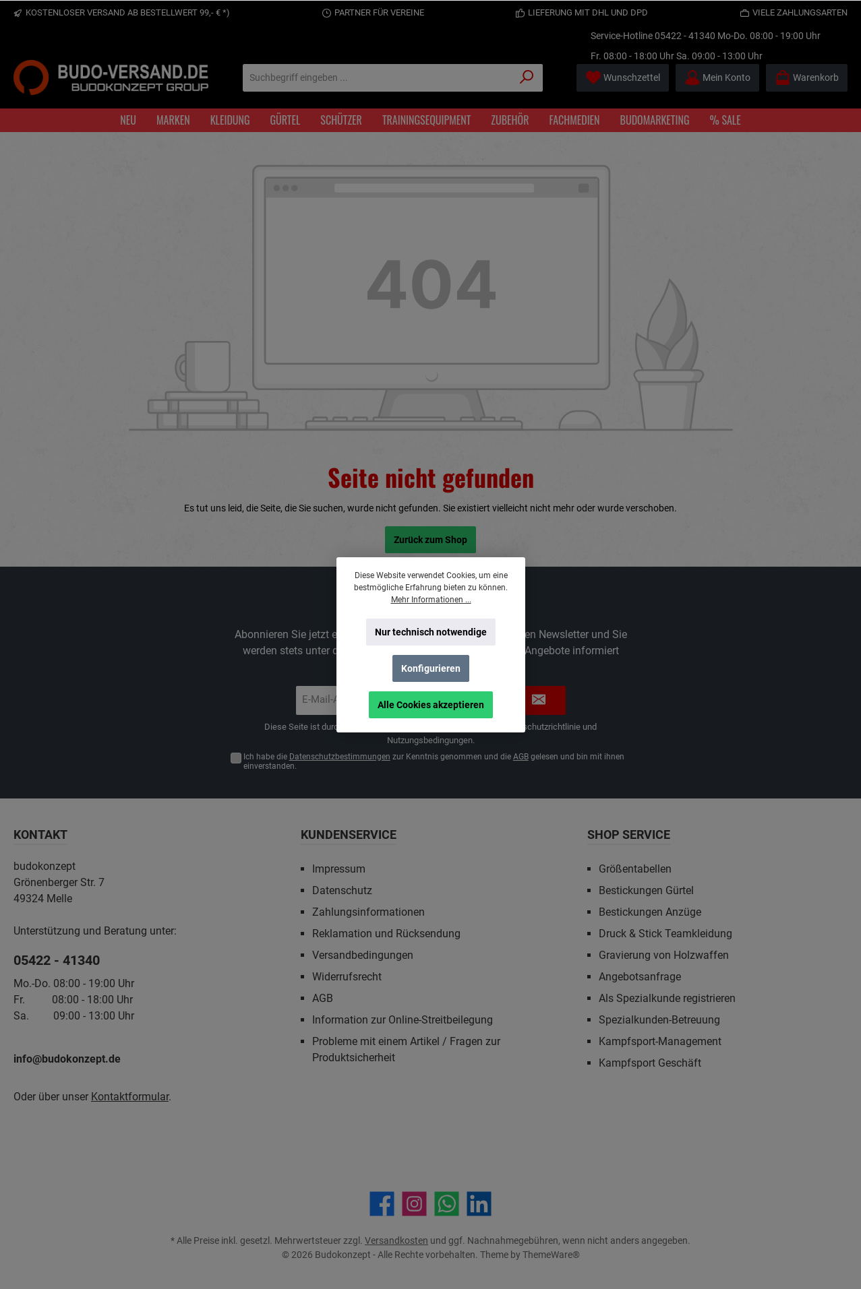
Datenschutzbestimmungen (339, 756)
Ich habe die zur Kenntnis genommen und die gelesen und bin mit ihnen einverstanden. (433, 762)
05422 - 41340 (685, 35)
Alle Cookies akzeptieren (431, 704)
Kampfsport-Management (660, 1041)
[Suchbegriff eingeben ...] (377, 78)
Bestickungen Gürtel (646, 890)
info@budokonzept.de (67, 1058)
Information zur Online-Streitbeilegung (402, 1019)
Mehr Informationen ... (430, 599)
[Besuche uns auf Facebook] (382, 1204)
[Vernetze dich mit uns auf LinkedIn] (479, 1204)
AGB (521, 756)
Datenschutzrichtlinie (540, 727)
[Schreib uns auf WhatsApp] (447, 1204)
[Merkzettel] (622, 78)
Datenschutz (342, 890)
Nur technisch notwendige (431, 632)
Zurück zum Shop (430, 539)
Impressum (338, 868)
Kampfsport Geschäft (650, 1063)
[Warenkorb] (807, 78)
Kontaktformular (130, 1096)
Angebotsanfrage (640, 976)
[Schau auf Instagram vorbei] (414, 1204)
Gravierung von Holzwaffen (664, 955)
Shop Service (628, 834)
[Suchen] (527, 78)
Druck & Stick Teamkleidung (665, 933)
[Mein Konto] (717, 78)
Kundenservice (348, 834)
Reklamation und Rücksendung (386, 933)
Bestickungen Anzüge (650, 912)
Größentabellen (635, 868)
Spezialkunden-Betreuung (659, 1019)
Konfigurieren (431, 668)
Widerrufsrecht (347, 976)
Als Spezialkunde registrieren (667, 998)
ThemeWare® (551, 1254)
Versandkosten (396, 1240)
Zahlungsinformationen (368, 912)
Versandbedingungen (362, 955)
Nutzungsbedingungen (430, 740)
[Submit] (539, 700)
